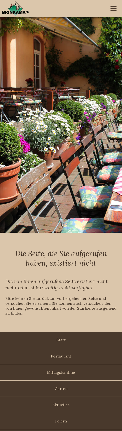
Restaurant (61, 356)
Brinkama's (26, 8)
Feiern (61, 421)
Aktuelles (61, 404)
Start (61, 339)
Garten (61, 388)
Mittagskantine (61, 372)
